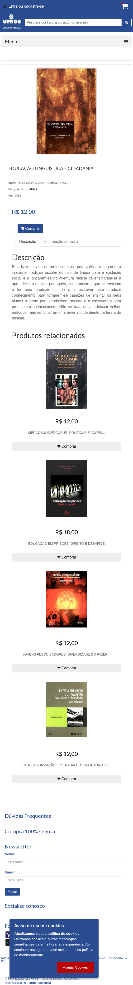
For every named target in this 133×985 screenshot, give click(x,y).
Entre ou (16, 6)
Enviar (12, 892)
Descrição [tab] (27, 242)
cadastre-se (34, 6)
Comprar (30, 228)
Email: (10, 872)
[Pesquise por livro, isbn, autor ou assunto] (73, 22)
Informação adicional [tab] (61, 242)
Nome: (10, 854)
